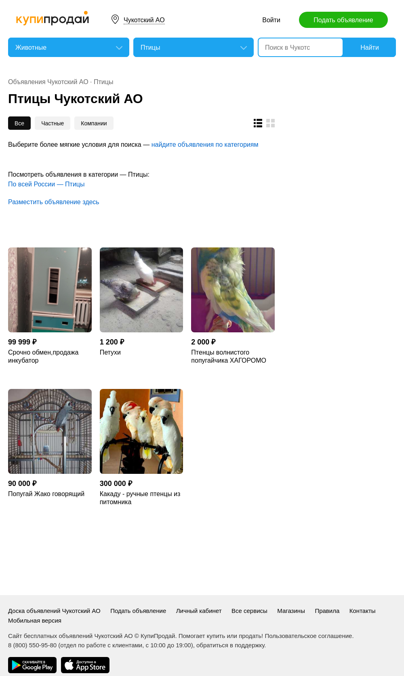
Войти (271, 20)
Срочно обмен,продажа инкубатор (43, 356)
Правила (327, 610)
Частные (52, 123)
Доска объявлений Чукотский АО (54, 610)
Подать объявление (343, 20)
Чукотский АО (144, 20)
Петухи (110, 352)
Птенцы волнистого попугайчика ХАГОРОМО (228, 356)
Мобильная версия (34, 620)
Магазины (291, 610)
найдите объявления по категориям (205, 144)
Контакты (362, 610)
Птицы (103, 81)
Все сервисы (249, 610)
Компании (94, 123)
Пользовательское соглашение (308, 635)
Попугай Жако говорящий (46, 493)
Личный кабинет (199, 610)
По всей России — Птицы (46, 184)
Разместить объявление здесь (53, 202)
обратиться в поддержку (230, 645)
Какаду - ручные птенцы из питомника (140, 497)
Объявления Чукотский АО (48, 81)
